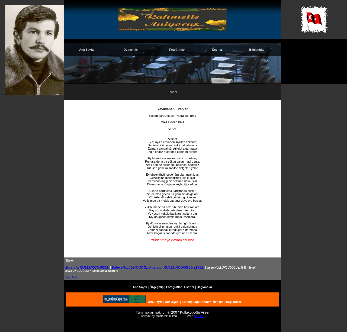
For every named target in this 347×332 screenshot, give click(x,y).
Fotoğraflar (177, 49)
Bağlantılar (257, 49)
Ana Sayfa (86, 49)
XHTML (199, 316)
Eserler (217, 49)
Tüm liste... (72, 277)
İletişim (218, 302)
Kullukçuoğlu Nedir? (196, 302)
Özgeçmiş (131, 49)
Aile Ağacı (172, 302)
